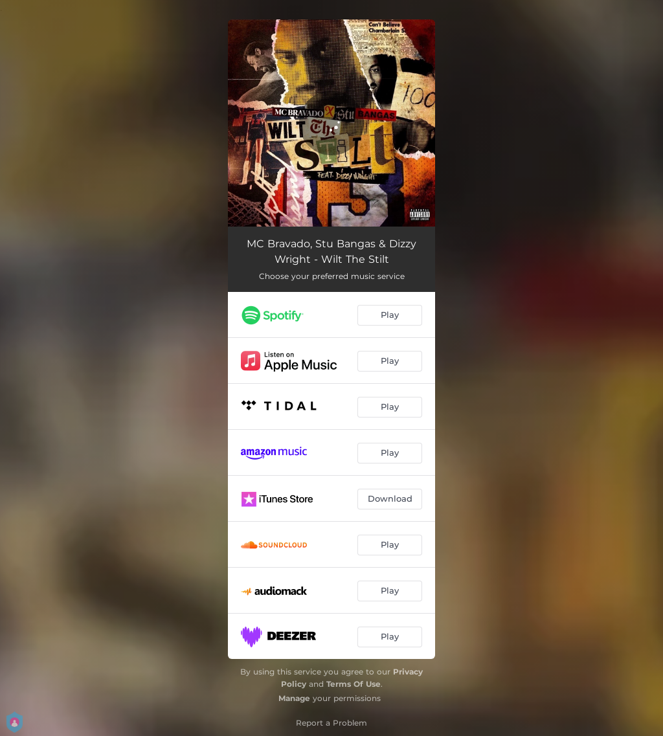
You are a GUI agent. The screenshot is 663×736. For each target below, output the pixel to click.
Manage (294, 698)
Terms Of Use (353, 684)
